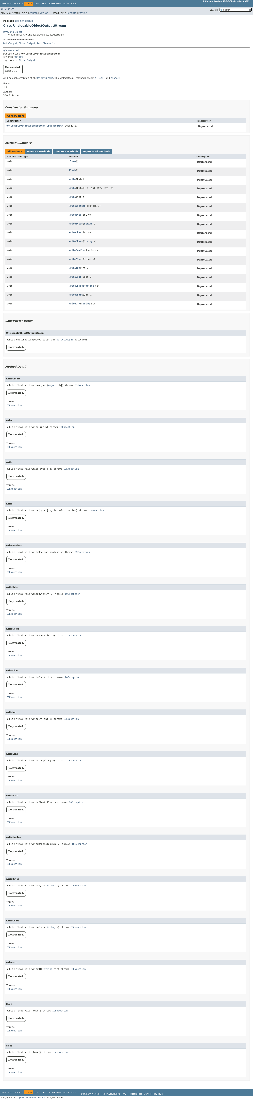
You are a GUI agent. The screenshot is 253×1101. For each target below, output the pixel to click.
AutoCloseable (46, 43)
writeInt (74, 268)
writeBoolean (77, 206)
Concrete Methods (67, 151)
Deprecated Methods (96, 151)
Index (66, 3)
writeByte (75, 214)
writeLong (75, 277)
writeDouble (76, 250)
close (72, 161)
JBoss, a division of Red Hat (32, 1097)
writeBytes (76, 223)
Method (44, 13)
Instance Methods (38, 151)
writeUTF (74, 303)
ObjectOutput (27, 43)
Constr (33, 13)
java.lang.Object (12, 32)
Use (37, 3)
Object (18, 57)
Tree (43, 3)
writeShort (76, 294)
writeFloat (76, 259)
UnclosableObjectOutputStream (25, 125)
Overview (6, 3)
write (72, 179)
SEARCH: (214, 10)
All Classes (7, 9)
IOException (82, 385)
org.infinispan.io (24, 20)
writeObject (76, 285)
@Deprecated (11, 50)
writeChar (75, 232)
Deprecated (54, 3)
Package (18, 3)
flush (72, 170)
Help (73, 3)
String (88, 223)
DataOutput (10, 43)
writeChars (76, 241)
